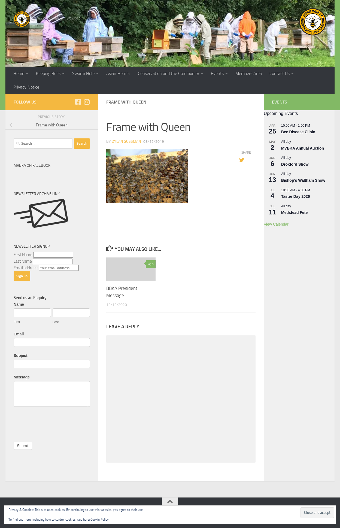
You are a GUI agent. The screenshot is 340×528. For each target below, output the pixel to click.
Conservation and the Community (168, 73)
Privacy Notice (26, 87)
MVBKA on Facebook (32, 165)
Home (18, 73)
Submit (23, 446)
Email (19, 334)
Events (217, 73)
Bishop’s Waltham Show (303, 180)
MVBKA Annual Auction (302, 148)
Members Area (248, 73)
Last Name (23, 261)
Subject (21, 355)
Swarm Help (83, 73)
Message (22, 377)
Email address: (26, 267)
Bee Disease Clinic (298, 132)
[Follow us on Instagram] (86, 102)
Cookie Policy (99, 519)
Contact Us (279, 73)
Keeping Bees (48, 73)
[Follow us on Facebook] (78, 102)
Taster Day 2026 (295, 196)
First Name (23, 254)
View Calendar (276, 224)
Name (19, 304)
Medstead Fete (294, 212)
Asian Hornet (118, 73)
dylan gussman (126, 141)
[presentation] (55, 422)
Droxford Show (294, 164)
